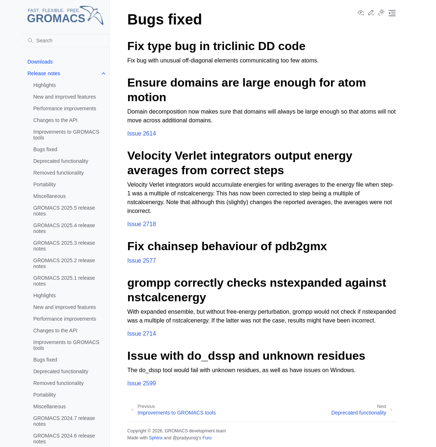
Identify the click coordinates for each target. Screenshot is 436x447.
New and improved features (64, 97)
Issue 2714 (141, 334)
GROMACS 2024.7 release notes (64, 421)
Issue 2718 (141, 224)
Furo (206, 437)
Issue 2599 (141, 383)
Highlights (44, 85)
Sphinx (155, 437)
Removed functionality (58, 173)
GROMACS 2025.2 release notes (64, 263)
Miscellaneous (49, 196)
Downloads (40, 62)
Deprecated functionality (60, 161)
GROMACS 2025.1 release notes (64, 281)
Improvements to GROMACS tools (66, 135)
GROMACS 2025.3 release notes (64, 246)
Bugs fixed (45, 149)
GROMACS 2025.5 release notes (64, 211)
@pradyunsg (185, 437)
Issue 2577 (141, 260)
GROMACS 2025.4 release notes (64, 228)
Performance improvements (64, 108)
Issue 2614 (141, 133)
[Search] (65, 40)
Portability (44, 184)
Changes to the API (55, 120)
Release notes (43, 73)
